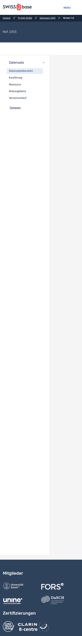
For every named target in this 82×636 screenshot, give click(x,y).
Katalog (6, 18)
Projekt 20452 (25, 18)
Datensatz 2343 (47, 18)
